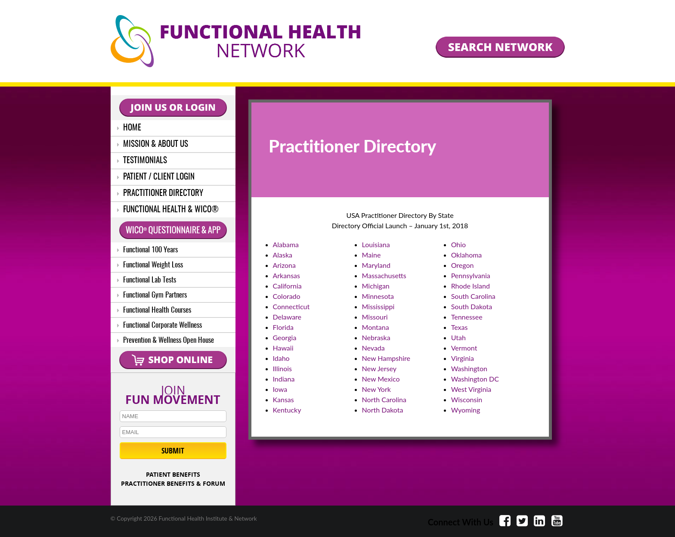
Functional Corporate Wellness (159, 325)
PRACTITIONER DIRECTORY (160, 193)
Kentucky (287, 410)
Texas (459, 327)
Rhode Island (470, 286)
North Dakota (382, 410)
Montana (375, 327)
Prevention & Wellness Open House (165, 340)
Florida (283, 327)
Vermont (464, 348)
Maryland (376, 265)
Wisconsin (466, 399)
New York (376, 389)
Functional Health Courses (154, 310)
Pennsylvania (470, 275)
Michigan (376, 286)
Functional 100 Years (147, 250)
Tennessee (467, 317)
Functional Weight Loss (150, 265)
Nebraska (376, 337)
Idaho (281, 358)
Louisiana (376, 244)
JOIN (173, 393)
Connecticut (291, 306)
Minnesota (378, 296)
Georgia (285, 337)
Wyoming (465, 410)
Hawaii (283, 348)
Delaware (287, 317)
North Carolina (384, 399)
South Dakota (471, 306)
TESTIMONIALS (142, 161)
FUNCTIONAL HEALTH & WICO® (168, 210)
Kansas (283, 399)
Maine (371, 255)
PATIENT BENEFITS (173, 474)
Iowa (280, 389)
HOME (129, 128)
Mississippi (378, 306)
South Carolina (473, 296)
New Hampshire (386, 358)
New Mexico (381, 379)
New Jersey (379, 368)
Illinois (282, 368)
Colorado (286, 296)
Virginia (462, 358)
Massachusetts (384, 275)
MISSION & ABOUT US (152, 144)
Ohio (458, 244)
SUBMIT (172, 450)
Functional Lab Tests (146, 280)
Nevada (373, 348)
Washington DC (475, 379)
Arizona (284, 265)
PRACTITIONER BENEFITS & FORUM (173, 483)
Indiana (284, 379)
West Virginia (471, 389)
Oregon (462, 265)
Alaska (283, 255)
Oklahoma (466, 255)
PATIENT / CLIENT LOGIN (156, 177)
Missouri (375, 317)
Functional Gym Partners (152, 295)
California (287, 286)
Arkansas (286, 275)
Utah (458, 337)
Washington (469, 368)
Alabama (286, 244)
